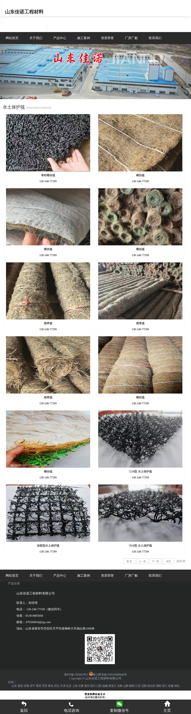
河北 (56, 685)
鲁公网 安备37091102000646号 (108, 674)
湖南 (158, 685)
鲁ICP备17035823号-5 (76, 674)
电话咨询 (71, 707)
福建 (104, 685)
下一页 (155, 561)
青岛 (50, 685)
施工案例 (83, 38)
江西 (98, 685)
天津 (62, 685)
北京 (68, 685)
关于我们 (35, 38)
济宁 (32, 685)
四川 (92, 685)
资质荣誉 (107, 38)
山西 (125, 685)
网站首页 (12, 38)
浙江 (164, 685)
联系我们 (155, 38)
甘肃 (80, 685)
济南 (26, 685)
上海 (74, 685)
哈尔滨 (151, 685)
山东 (14, 685)
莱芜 (38, 685)
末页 (168, 561)
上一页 (142, 561)
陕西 (131, 685)
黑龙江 (112, 685)
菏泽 (44, 685)
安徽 (170, 685)
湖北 (176, 685)
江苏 (137, 685)
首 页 (129, 561)
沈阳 (144, 685)
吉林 (119, 685)
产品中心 (59, 38)
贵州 (86, 685)
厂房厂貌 (131, 38)
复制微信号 (119, 710)
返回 (24, 707)
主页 (167, 707)
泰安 (20, 685)
